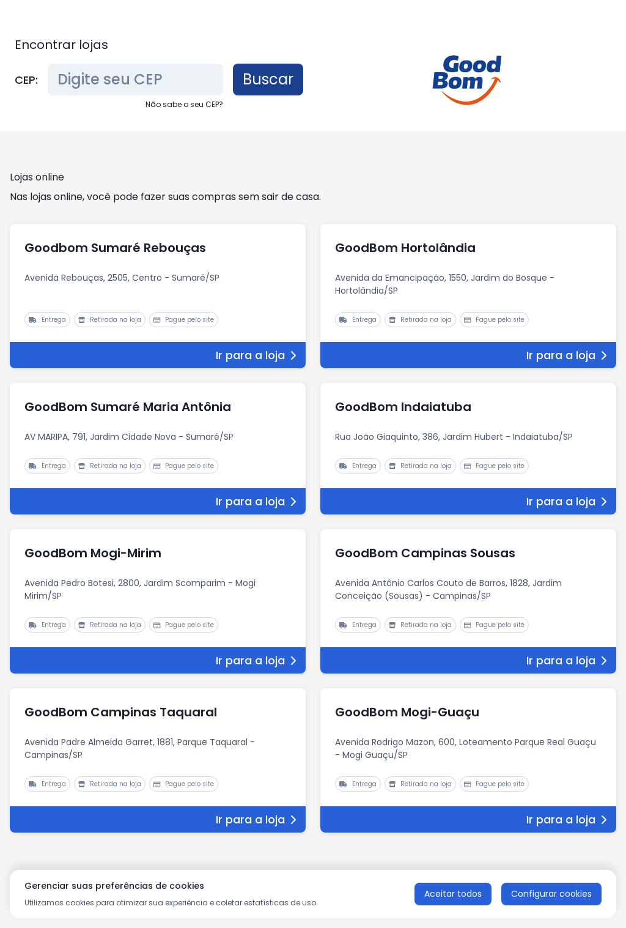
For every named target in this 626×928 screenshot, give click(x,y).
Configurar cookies (551, 894)
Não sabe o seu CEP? (184, 104)
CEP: (26, 79)
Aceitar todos (453, 894)
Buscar (268, 79)
